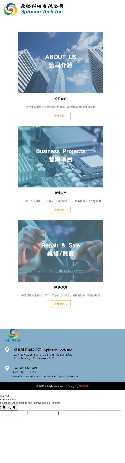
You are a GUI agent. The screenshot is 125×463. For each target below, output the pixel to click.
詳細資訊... (60, 115)
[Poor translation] (12, 408)
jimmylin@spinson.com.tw (35, 376)
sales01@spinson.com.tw (64, 376)
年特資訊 (84, 386)
